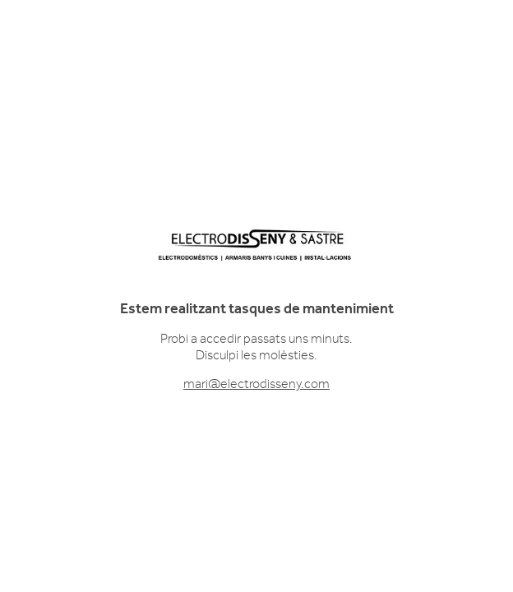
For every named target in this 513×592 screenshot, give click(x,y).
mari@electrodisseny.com (256, 384)
